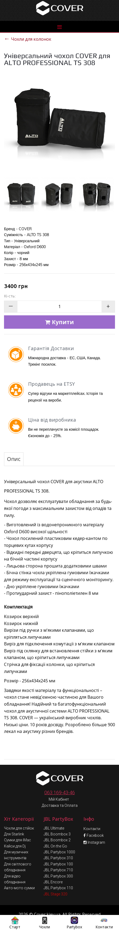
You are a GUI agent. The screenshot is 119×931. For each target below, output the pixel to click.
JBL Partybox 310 (58, 846)
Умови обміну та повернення (60, 912)
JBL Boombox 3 (57, 822)
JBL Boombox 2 (57, 828)
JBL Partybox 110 (58, 876)
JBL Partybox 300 (58, 864)
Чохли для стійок (19, 816)
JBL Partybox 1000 (59, 840)
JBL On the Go (55, 834)
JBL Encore (53, 870)
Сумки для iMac (17, 828)
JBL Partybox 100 (58, 852)
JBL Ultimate (54, 816)
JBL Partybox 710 (58, 858)
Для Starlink (14, 822)
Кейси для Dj (15, 834)
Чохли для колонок (27, 38)
